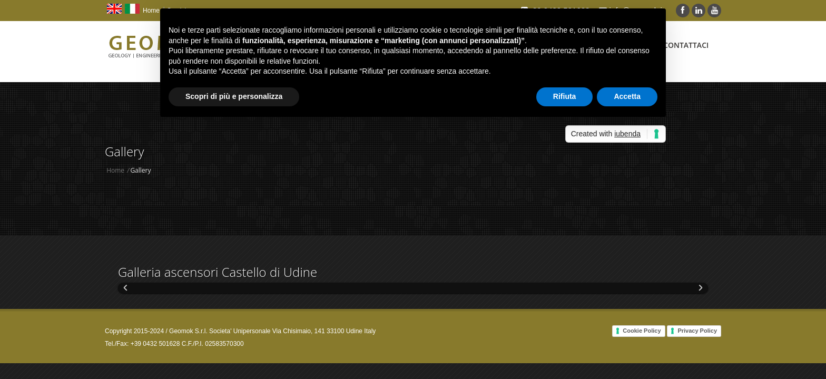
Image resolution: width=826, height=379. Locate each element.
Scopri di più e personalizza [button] (233, 96)
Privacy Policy (697, 330)
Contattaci (686, 45)
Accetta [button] (627, 96)
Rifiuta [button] (564, 96)
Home (151, 10)
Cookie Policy (642, 330)
